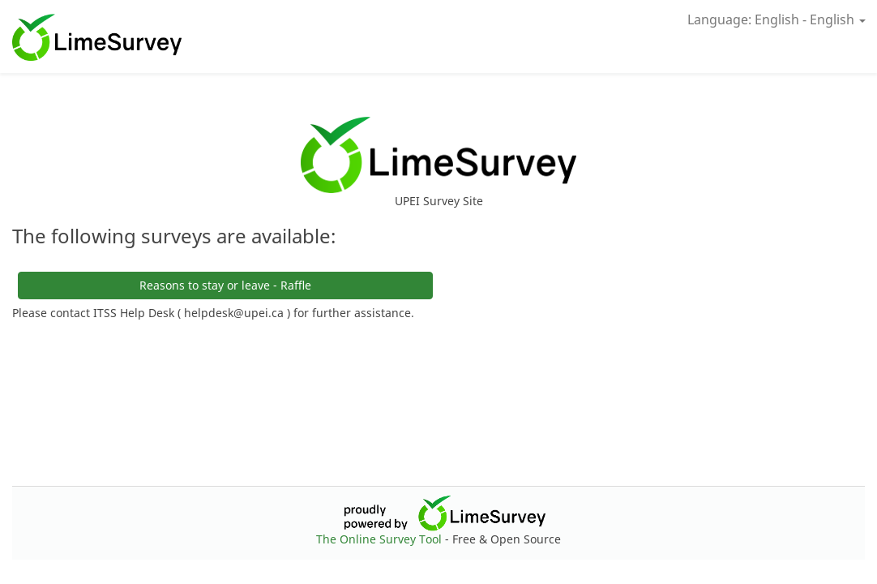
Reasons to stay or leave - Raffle (225, 285)
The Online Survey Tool (380, 539)
